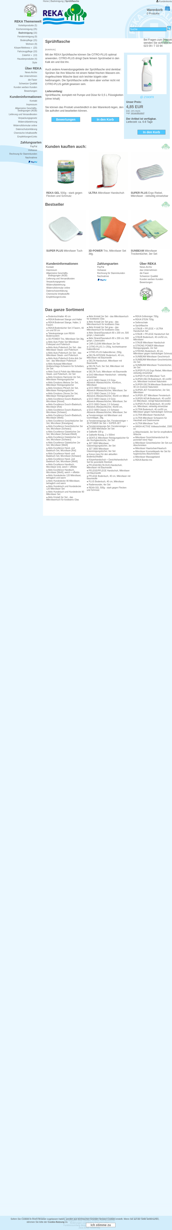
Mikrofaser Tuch (66, 249)
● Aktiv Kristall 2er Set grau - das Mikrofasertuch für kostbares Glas (103, 323)
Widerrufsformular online (58, 288)
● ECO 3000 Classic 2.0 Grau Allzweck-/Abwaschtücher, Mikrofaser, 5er (107, 389)
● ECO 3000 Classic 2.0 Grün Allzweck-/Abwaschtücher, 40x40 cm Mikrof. (108, 394)
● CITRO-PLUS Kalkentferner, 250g (104, 352)
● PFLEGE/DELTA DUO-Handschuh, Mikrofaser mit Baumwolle (104, 466)
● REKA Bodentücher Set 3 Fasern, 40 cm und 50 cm (65, 329)
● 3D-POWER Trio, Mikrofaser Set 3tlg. (65, 339)
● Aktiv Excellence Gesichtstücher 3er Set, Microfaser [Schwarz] (64, 427)
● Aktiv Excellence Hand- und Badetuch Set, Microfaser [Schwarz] (63, 454)
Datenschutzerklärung (56, 291)
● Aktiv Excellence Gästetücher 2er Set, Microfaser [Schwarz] (63, 438)
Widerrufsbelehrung (55, 285)
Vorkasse (101, 270)
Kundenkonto (165, 1)
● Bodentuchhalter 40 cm (58, 316)
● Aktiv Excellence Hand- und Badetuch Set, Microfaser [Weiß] (62, 460)
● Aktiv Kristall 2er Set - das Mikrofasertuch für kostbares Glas (62, 498)
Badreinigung (57, 1)
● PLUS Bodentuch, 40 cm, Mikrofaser (105, 481)
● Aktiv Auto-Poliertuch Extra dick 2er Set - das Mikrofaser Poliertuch (64, 359)
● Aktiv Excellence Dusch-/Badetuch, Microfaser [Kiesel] (64, 400)
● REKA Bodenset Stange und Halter (64, 319)
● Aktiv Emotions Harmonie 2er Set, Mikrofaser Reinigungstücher (63, 378)
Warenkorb (158, 10)
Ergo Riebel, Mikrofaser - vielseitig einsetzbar (149, 194)
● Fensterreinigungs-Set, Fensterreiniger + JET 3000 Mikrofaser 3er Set (107, 427)
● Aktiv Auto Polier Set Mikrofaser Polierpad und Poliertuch (62, 343)
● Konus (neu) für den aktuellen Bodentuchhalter (102, 455)
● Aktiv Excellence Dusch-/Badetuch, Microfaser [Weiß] (64, 416)
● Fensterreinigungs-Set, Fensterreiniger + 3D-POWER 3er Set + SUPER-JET (107, 422)
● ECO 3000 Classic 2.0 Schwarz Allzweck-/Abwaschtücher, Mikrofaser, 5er (107, 411)
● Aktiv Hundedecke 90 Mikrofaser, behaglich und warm (63, 482)
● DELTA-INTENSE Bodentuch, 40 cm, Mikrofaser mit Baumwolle (105, 356)
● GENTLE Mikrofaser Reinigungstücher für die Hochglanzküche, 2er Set (108, 439)
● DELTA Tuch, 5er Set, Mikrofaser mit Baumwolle (105, 367)
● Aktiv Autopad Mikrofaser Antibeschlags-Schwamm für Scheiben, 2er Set (65, 366)
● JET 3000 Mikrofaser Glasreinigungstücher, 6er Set (101, 450)
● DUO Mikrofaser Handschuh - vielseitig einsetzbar (106, 376)
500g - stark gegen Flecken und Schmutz (64, 194)
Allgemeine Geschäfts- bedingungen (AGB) (57, 274)
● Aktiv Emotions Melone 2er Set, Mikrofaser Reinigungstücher (62, 383)
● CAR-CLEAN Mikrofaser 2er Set (103, 344)
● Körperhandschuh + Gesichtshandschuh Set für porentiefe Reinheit (107, 460)
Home (46, 1)
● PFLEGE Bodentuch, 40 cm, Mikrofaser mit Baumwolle (108, 477)
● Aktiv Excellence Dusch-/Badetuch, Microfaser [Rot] (64, 405)
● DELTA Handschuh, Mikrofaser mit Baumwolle (104, 362)
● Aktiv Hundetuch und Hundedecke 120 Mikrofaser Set (63, 487)
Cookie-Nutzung (56, 1222)
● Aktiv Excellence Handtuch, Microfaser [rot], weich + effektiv (61, 465)
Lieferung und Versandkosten (60, 278)
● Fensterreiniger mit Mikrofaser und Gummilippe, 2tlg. (104, 416)
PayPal (100, 267)
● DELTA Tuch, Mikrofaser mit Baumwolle (107, 371)
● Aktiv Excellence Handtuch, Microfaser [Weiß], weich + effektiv (62, 471)
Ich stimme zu (101, 1225)
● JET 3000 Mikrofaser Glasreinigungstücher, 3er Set (101, 444)
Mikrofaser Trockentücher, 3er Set (150, 251)
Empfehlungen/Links (56, 297)
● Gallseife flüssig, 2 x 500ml (101, 435)
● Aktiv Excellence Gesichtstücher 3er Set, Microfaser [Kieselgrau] (64, 422)
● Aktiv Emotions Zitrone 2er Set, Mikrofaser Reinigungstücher (62, 394)
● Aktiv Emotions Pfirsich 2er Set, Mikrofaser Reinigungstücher (62, 389)
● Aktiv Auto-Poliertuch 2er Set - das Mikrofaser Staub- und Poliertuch (63, 348)
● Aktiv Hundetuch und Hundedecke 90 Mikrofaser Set (65, 493)
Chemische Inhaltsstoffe (58, 294)
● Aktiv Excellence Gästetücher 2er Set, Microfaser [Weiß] (63, 443)
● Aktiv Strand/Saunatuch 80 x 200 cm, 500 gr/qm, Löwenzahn (108, 334)
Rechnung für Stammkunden (111, 273)
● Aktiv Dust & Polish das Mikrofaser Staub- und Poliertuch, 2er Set (63, 372)
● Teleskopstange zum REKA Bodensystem (60, 334)
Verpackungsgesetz (55, 281)
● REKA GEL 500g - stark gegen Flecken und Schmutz (106, 488)
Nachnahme (103, 276)
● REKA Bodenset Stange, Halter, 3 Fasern (63, 323)
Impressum (51, 270)
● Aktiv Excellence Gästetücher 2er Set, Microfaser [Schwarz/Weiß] (63, 433)
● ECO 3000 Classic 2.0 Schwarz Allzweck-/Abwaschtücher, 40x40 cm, (105, 405)
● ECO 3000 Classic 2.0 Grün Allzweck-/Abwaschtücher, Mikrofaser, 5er (107, 400)
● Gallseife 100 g (95, 432)
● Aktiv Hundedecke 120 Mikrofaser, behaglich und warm (63, 476)
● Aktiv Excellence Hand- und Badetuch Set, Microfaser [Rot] (61, 449)
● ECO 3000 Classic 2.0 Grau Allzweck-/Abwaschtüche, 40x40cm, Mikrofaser (104, 382)
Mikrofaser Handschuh (106, 192)
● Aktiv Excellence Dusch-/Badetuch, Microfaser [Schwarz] (64, 411)
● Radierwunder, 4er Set (98, 484)
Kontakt (50, 267)
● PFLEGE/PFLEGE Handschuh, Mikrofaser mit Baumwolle (108, 471)
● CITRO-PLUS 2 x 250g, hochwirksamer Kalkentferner (107, 348)
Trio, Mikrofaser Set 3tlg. (108, 251)
